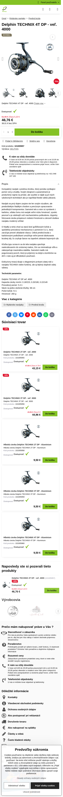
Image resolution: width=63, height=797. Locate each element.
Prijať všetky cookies (45, 786)
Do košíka (37, 132)
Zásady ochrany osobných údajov (31, 778)
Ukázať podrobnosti (31, 792)
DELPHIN (14, 149)
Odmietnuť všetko (16, 786)
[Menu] (57, 9)
